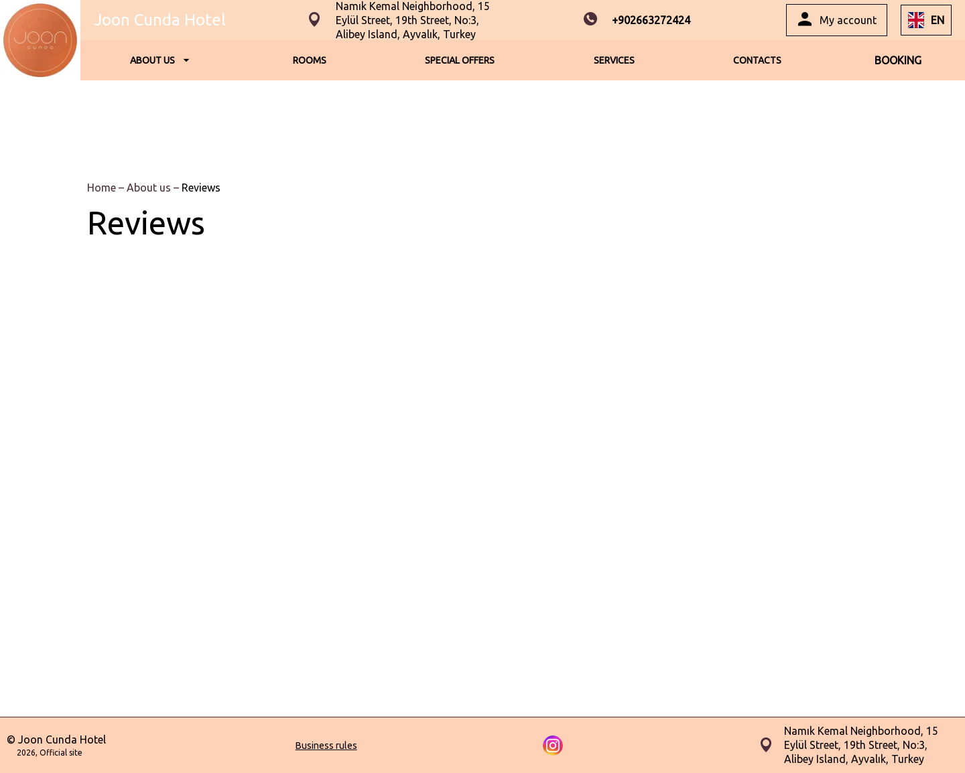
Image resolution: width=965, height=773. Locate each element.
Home (103, 188)
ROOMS (309, 60)
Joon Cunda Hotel (160, 20)
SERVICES (614, 60)
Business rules (326, 745)
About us (150, 188)
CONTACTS (757, 60)
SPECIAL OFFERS (460, 60)
